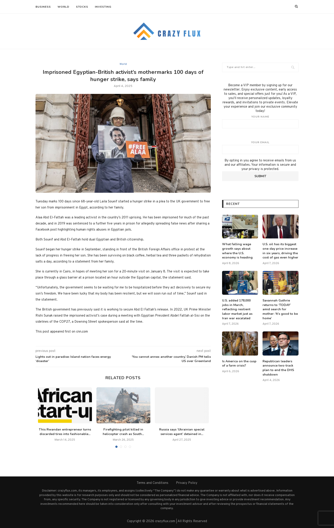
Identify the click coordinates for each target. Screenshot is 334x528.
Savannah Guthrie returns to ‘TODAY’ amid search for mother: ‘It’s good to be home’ (280, 309)
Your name (260, 121)
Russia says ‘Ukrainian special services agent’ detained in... (182, 431)
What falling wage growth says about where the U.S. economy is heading (237, 251)
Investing (103, 7)
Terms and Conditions (152, 483)
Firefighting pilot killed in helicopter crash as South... (123, 431)
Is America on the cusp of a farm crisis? (239, 363)
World (63, 7)
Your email (260, 147)
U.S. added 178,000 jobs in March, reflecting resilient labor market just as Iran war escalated (237, 309)
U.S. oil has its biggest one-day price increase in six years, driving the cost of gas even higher (280, 251)
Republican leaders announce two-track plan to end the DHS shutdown (278, 368)
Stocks (82, 7)
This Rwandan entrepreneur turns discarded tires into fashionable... (65, 431)
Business (43, 7)
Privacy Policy (186, 483)
